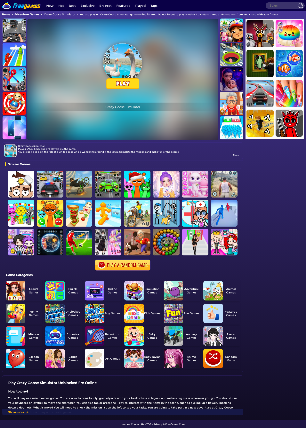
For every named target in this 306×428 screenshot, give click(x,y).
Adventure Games (26, 14)
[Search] (285, 5)
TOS (148, 424)
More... (237, 155)
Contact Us (137, 424)
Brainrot (105, 6)
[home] (21, 1)
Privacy (158, 424)
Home (6, 14)
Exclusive (87, 6)
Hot (61, 6)
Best (72, 6)
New (50, 6)
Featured (123, 6)
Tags (153, 6)
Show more (18, 412)
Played (140, 6)
